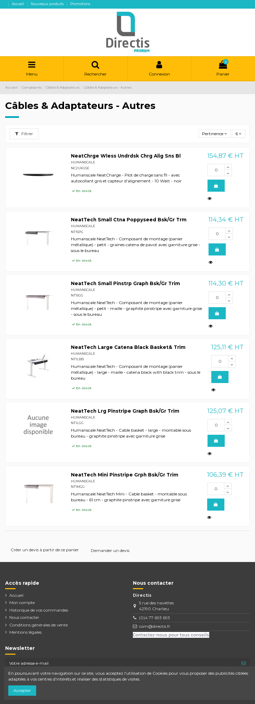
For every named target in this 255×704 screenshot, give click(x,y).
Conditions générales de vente (38, 624)
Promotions (80, 4)
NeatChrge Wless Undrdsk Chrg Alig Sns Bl (126, 156)
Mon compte (22, 602)
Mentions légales (25, 632)
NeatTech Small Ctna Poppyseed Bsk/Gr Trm (129, 219)
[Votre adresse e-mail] (121, 663)
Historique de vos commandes (38, 610)
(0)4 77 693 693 (154, 617)
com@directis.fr (154, 626)
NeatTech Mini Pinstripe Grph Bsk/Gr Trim (124, 474)
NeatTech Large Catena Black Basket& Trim (128, 347)
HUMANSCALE (83, 162)
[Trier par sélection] (215, 134)
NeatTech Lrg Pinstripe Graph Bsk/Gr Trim (125, 411)
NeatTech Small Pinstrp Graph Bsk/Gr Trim (125, 283)
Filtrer (24, 133)
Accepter (22, 690)
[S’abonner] (243, 663)
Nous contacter (24, 617)
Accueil (18, 4)
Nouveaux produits (48, 4)
